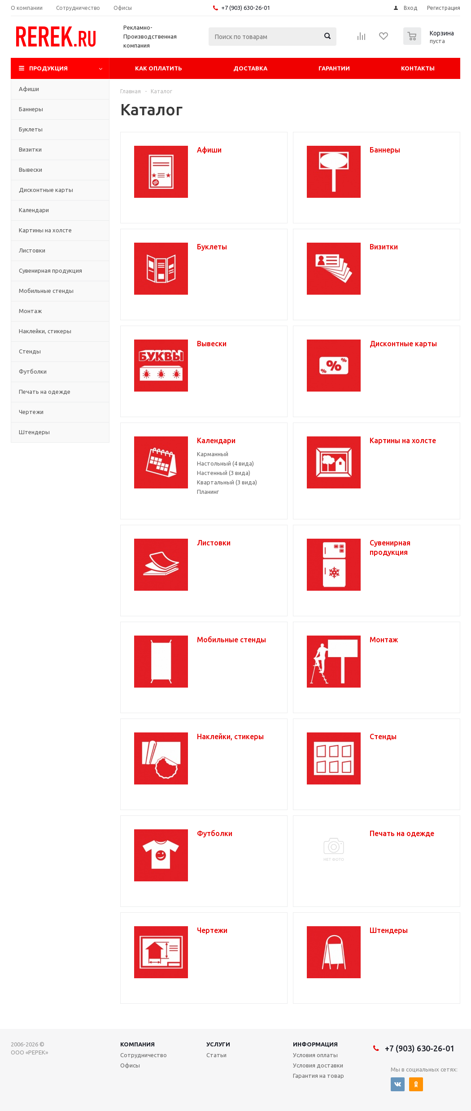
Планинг (208, 491)
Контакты (418, 68)
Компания (137, 1044)
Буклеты (31, 129)
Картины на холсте (45, 230)
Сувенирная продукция (50, 270)
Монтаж (30, 311)
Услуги (218, 1044)
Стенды (30, 351)
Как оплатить (158, 68)
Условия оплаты (315, 1055)
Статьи (216, 1055)
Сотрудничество (143, 1055)
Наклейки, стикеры (45, 331)
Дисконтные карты (46, 190)
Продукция (48, 68)
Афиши (29, 89)
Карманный (212, 454)
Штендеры (34, 432)
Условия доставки (318, 1065)
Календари (34, 210)
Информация (315, 1044)
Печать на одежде (44, 391)
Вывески (30, 169)
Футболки (33, 371)
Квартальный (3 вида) (227, 482)
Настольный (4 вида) (225, 463)
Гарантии (334, 68)
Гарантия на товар (318, 1075)
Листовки (32, 250)
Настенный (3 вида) (223, 473)
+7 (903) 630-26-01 (245, 7)
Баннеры (31, 109)
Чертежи (31, 412)
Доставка (250, 68)
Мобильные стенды (46, 291)
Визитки (30, 149)
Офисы (130, 1065)
